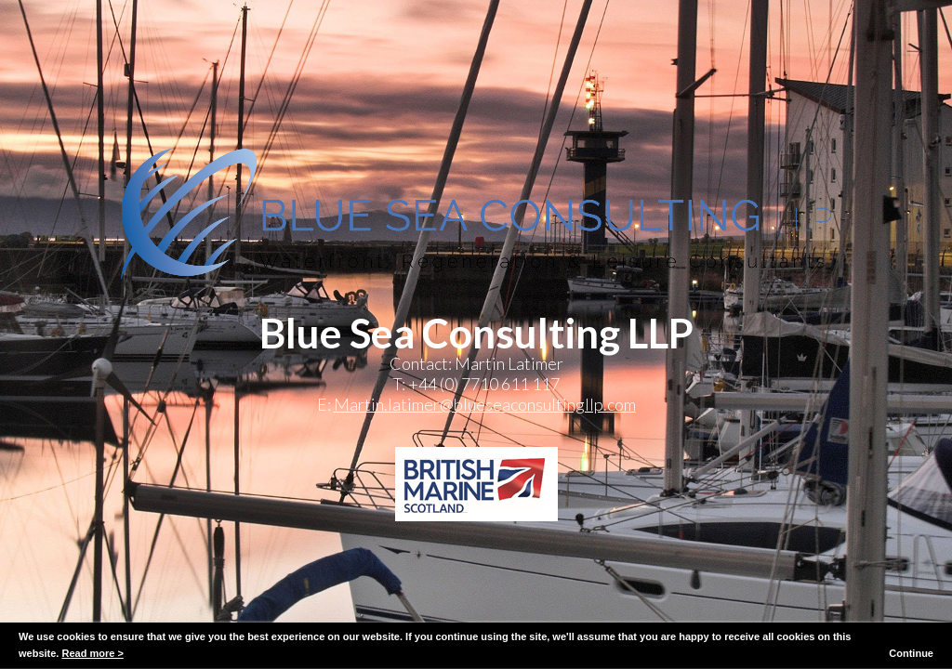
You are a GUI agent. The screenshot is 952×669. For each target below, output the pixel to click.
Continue (911, 653)
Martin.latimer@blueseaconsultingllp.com (485, 404)
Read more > (92, 653)
